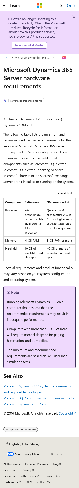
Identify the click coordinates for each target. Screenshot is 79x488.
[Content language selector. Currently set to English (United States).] (22, 443)
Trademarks (10, 482)
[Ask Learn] (64, 57)
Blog (56, 464)
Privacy (27, 470)
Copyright (66, 413)
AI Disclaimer (11, 464)
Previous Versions (36, 464)
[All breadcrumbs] (7, 57)
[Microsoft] (39, 5)
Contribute (10, 470)
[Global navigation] (4, 6)
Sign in (71, 5)
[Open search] (61, 6)
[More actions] (72, 57)
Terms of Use (52, 476)
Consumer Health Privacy (19, 476)
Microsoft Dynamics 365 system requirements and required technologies (33, 58)
